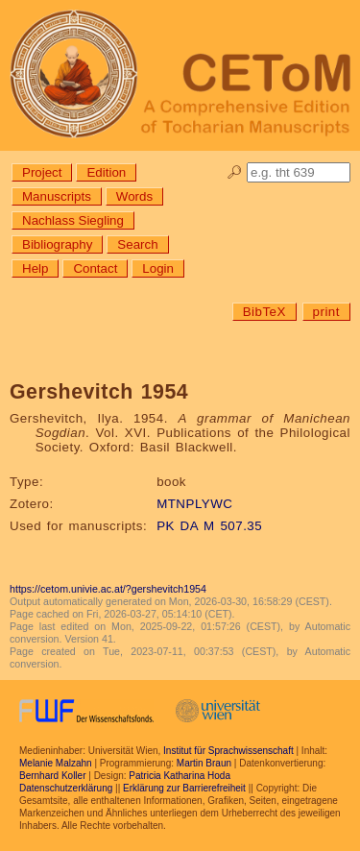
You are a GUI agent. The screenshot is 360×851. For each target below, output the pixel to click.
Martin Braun (204, 763)
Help (35, 268)
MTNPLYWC (194, 504)
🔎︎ (235, 172)
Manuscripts (56, 196)
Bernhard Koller (52, 775)
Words (134, 196)
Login (158, 268)
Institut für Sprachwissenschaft (228, 750)
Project (41, 172)
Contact (95, 268)
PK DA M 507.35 (209, 526)
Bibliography (57, 244)
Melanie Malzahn (55, 763)
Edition (106, 172)
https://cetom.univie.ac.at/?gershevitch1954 (108, 589)
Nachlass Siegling (73, 220)
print (326, 311)
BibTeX (264, 311)
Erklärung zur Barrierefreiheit (184, 788)
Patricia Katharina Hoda (179, 775)
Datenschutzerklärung (65, 788)
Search (137, 244)
